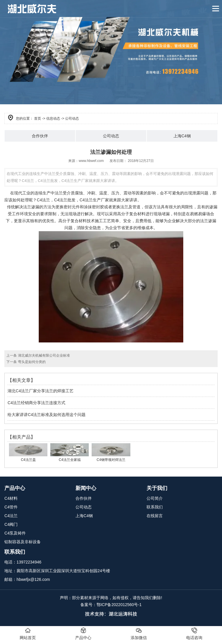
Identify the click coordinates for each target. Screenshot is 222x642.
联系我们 (155, 507)
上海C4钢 (182, 136)
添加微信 (139, 634)
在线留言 (155, 515)
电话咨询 (194, 634)
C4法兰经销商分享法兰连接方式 (36, 402)
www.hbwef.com (91, 161)
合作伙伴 (40, 136)
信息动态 (53, 118)
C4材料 (11, 498)
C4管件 (11, 507)
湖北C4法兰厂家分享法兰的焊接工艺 (40, 391)
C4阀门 (11, 524)
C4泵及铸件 (15, 533)
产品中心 (83, 634)
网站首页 (28, 634)
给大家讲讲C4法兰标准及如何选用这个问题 (47, 414)
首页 (37, 118)
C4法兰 (43, 200)
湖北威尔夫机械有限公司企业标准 (43, 355)
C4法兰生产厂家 (94, 200)
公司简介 (155, 498)
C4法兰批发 (64, 200)
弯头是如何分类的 (31, 362)
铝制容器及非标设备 (22, 541)
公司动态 (111, 136)
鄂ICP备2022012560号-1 (119, 604)
